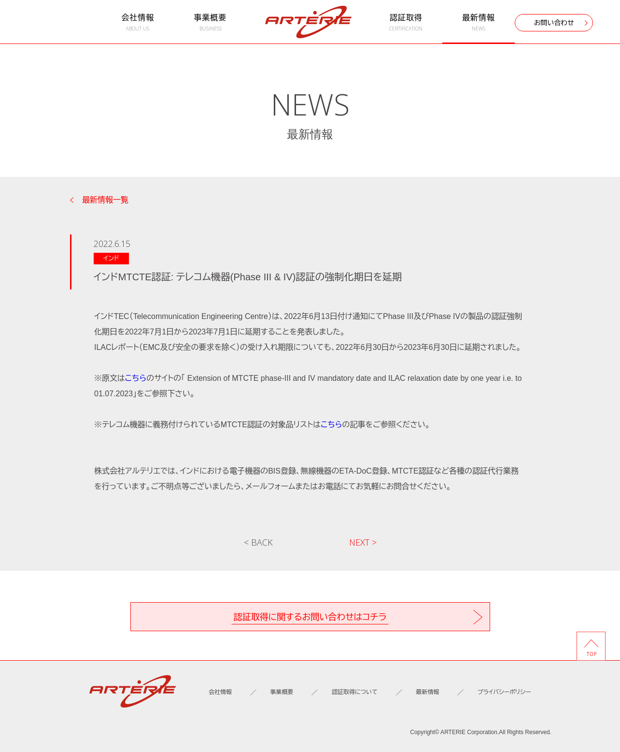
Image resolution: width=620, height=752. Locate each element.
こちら (135, 378)
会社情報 (137, 22)
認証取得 (406, 22)
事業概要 (210, 22)
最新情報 (478, 22)
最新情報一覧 (105, 200)
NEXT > (363, 542)
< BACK (258, 542)
